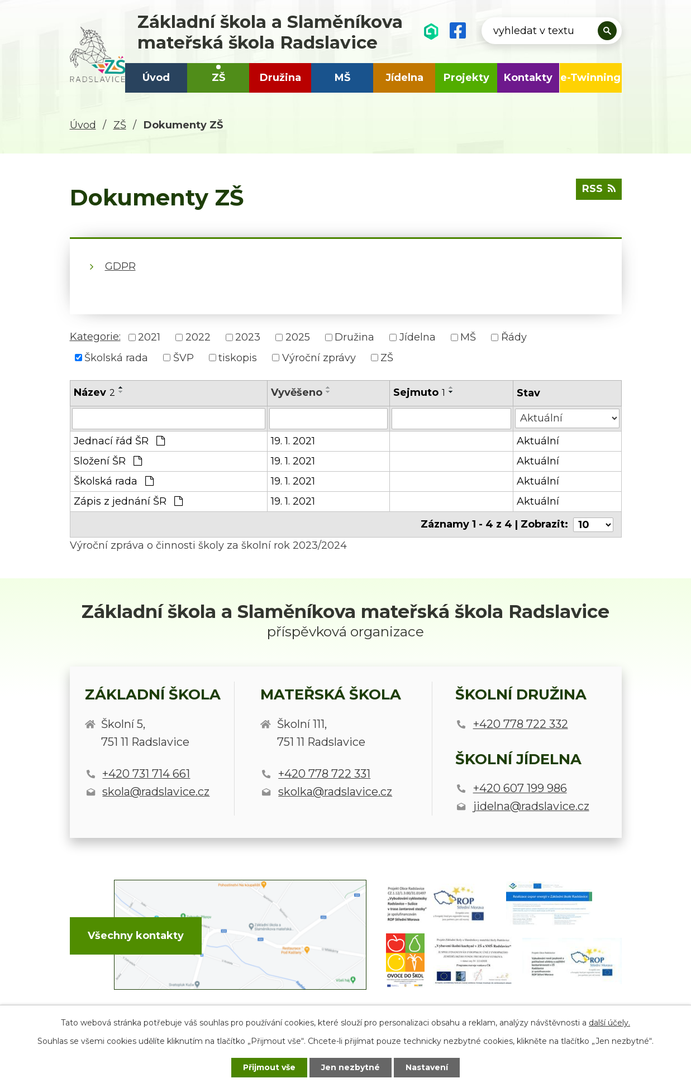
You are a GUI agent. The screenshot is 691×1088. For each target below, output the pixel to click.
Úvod (156, 77)
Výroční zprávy (319, 357)
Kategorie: (95, 336)
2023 (247, 337)
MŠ (342, 77)
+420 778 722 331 (324, 773)
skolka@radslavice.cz (335, 791)
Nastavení (427, 1067)
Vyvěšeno (296, 392)
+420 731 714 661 (146, 773)
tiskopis (237, 357)
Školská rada (116, 357)
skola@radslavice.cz (155, 791)
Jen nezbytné (350, 1067)
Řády (514, 337)
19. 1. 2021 (293, 441)
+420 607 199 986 (520, 788)
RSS (599, 189)
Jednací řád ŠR (119, 441)
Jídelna (404, 77)
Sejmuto (419, 392)
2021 (149, 337)
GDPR (120, 266)
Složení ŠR (108, 461)
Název (94, 392)
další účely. (609, 1023)
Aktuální (538, 441)
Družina (280, 77)
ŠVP (183, 357)
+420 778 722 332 (520, 723)
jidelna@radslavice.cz (531, 806)
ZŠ (218, 77)
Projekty (466, 77)
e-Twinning (590, 77)
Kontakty (528, 77)
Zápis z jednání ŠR (128, 501)
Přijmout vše (269, 1067)
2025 (297, 337)
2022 (198, 337)
